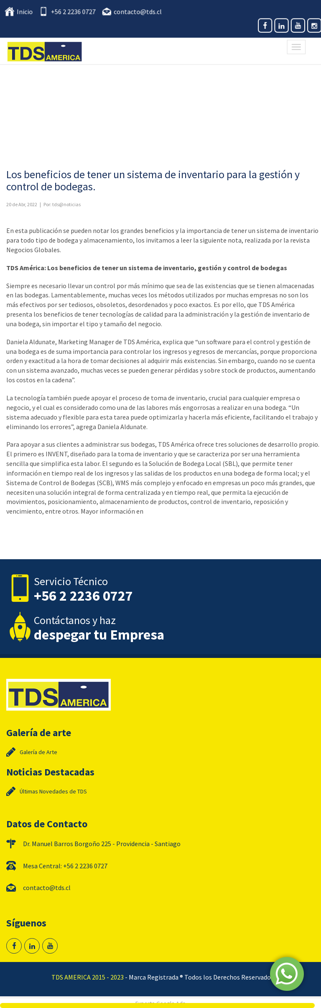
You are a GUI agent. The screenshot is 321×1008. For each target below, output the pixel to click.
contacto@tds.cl (138, 12)
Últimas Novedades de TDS (53, 791)
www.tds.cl (159, 511)
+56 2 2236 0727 (74, 12)
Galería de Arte (38, 752)
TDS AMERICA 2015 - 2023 (87, 977)
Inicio (27, 12)
